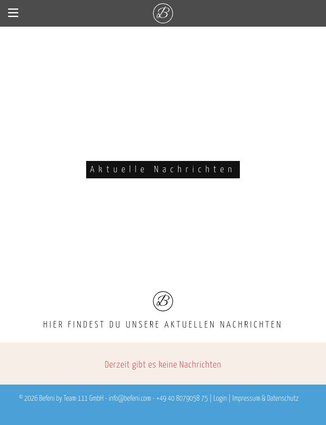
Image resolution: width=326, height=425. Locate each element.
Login (220, 398)
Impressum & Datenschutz (265, 398)
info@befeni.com (130, 398)
